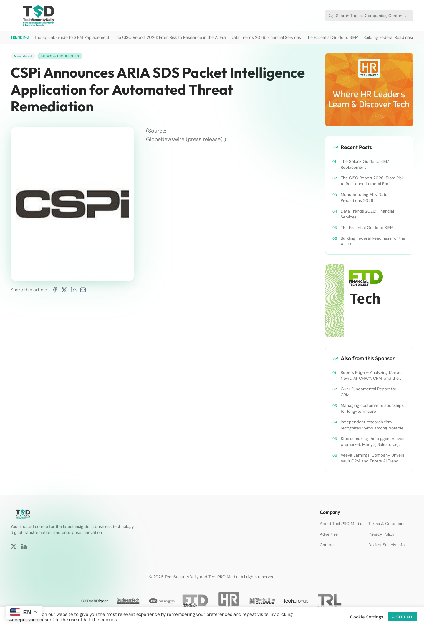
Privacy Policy (381, 534)
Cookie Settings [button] (366, 617)
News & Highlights (60, 56)
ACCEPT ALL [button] (402, 616)
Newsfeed (23, 56)
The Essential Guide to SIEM (332, 37)
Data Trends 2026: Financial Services (266, 37)
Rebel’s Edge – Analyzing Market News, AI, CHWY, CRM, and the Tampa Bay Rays (371, 375)
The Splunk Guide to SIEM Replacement (71, 37)
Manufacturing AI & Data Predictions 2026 (364, 197)
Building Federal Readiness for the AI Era (373, 241)
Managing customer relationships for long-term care (372, 408)
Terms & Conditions (386, 523)
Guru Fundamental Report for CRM (368, 391)
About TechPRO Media (341, 523)
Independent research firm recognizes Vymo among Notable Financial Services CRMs (372, 425)
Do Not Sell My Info (386, 544)
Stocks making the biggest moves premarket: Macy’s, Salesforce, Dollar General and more (372, 441)
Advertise (329, 534)
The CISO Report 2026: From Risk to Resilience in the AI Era (170, 37)
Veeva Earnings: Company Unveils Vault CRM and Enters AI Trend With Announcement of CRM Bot (373, 458)
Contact (327, 544)
